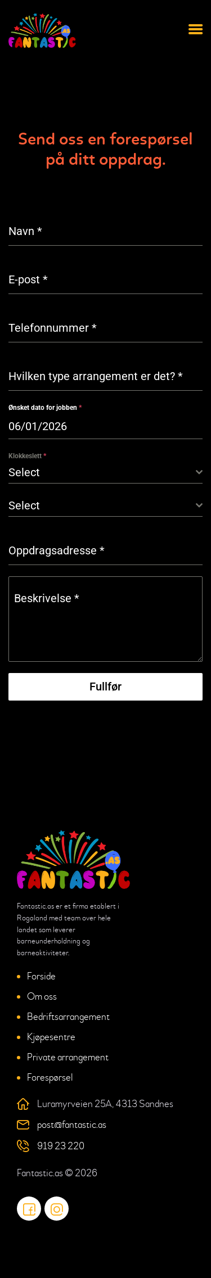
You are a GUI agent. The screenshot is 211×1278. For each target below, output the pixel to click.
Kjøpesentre (51, 1037)
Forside (41, 976)
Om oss (42, 996)
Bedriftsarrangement (68, 1016)
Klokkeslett (27, 456)
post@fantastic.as (71, 1124)
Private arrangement (68, 1057)
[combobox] (105, 473)
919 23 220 (60, 1146)
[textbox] (102, 472)
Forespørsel (50, 1077)
